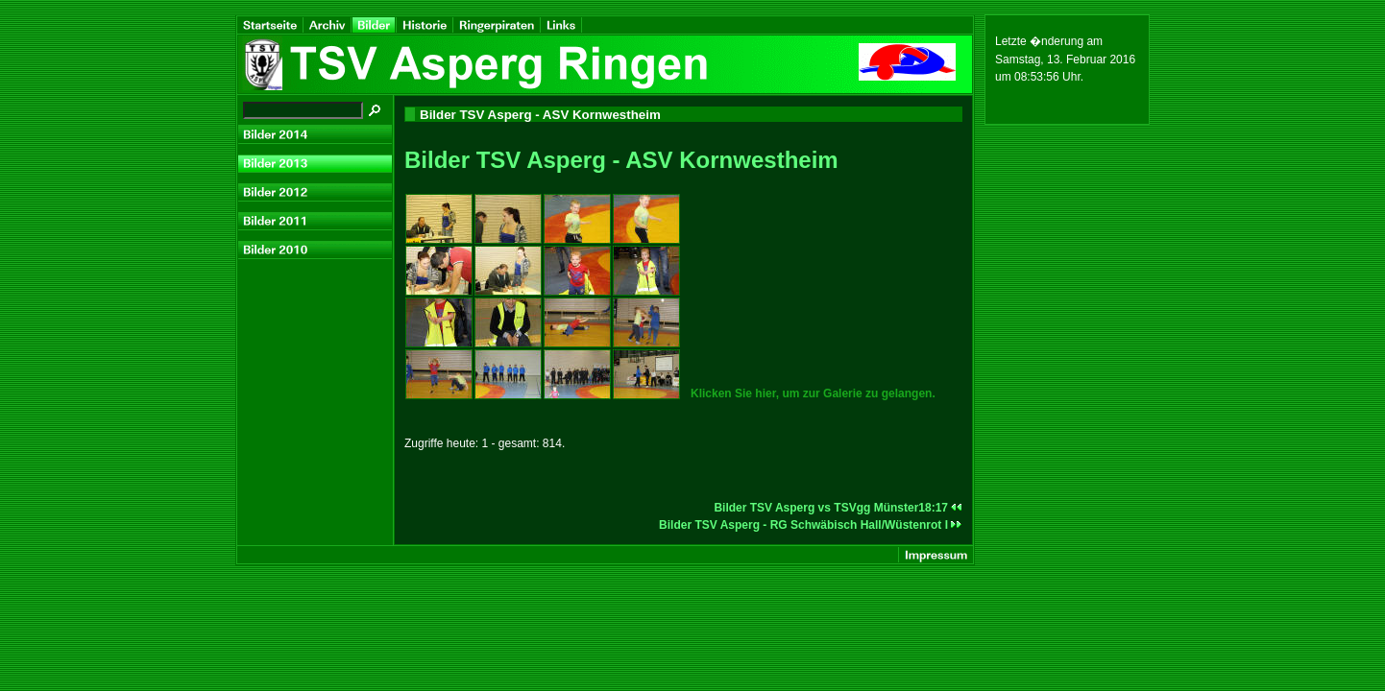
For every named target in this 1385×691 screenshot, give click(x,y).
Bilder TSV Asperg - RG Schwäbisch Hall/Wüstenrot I (810, 525)
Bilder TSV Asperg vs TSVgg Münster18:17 (838, 507)
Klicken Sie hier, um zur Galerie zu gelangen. (813, 393)
